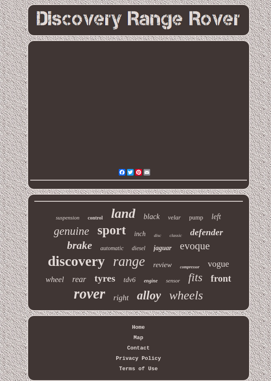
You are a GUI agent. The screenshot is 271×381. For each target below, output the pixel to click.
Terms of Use (138, 369)
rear (79, 279)
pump (196, 217)
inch (140, 233)
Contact (138, 348)
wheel (55, 279)
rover (89, 294)
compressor (189, 267)
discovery (76, 261)
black (152, 216)
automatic (112, 248)
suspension (67, 218)
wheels (186, 295)
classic (176, 235)
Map (138, 338)
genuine (71, 231)
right (121, 297)
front (221, 278)
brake (79, 245)
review (162, 265)
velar (174, 217)
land (123, 213)
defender (206, 232)
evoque (195, 245)
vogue (218, 264)
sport (111, 230)
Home (138, 327)
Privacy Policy (138, 358)
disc (157, 235)
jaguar (162, 247)
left (216, 216)
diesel (139, 248)
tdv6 (130, 280)
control (95, 218)
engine (151, 281)
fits (195, 277)
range (129, 261)
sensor (173, 280)
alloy (149, 295)
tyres (104, 278)
